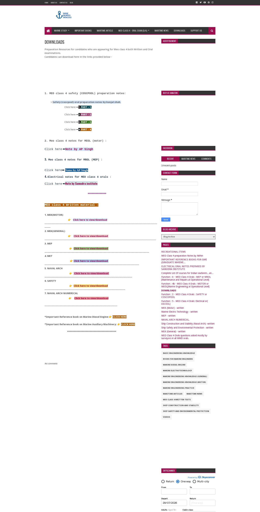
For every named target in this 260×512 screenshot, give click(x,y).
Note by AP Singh (79, 149)
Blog (71, 2)
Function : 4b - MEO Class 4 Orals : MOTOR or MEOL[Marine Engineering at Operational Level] (185, 285)
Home (46, 2)
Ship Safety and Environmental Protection (186, 411)
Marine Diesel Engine (174, 365)
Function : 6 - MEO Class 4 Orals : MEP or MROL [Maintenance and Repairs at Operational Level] (186, 278)
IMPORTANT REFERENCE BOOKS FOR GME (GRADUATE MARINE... (184, 261)
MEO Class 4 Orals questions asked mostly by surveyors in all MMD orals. (184, 337)
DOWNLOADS (168, 290)
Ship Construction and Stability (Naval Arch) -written (188, 323)
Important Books (83, 30)
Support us (196, 30)
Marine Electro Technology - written (179, 311)
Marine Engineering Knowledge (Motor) (184, 382)
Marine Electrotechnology (177, 371)
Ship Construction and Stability (181, 405)
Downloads (179, 30)
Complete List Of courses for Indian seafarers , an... (187, 273)
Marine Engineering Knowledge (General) (185, 376)
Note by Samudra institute (81, 183)
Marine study (60, 30)
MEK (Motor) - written (172, 308)
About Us (54, 2)
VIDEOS (166, 417)
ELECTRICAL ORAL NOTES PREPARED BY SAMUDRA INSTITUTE (183, 267)
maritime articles (172, 394)
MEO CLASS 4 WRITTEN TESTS (177, 400)
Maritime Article (105, 30)
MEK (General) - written (173, 331)
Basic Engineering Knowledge (179, 353)
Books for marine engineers (178, 359)
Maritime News (161, 30)
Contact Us (63, 2)
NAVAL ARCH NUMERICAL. (175, 319)
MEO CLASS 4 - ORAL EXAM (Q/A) (132, 30)
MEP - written (168, 315)
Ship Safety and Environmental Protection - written (187, 327)
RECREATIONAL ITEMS (173, 251)
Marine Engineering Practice (178, 388)
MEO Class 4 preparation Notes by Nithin (182, 255)
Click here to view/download (90, 219)
